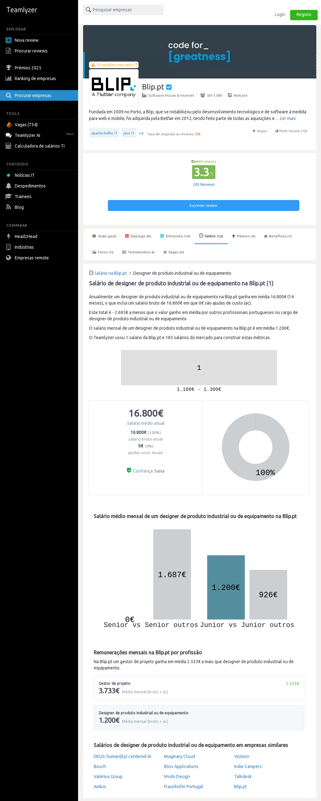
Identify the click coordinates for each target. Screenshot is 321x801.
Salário (211, 235)
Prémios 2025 (24, 67)
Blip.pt (240, 786)
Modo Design (177, 776)
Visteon (241, 756)
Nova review (22, 40)
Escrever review (203, 205)
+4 (141, 133)
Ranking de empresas (31, 78)
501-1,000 (211, 95)
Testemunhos (138, 252)
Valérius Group (108, 776)
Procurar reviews (27, 50)
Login (280, 14)
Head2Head (22, 236)
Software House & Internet (168, 95)
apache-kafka (102, 133)
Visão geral (104, 236)
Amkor (100, 786)
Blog (15, 207)
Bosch (100, 766)
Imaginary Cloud (179, 756)
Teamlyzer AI (40, 134)
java (127, 133)
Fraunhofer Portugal (183, 786)
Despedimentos (26, 185)
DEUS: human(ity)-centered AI (122, 756)
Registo (304, 14)
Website (238, 95)
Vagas (174, 252)
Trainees (19, 196)
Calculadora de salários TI (36, 146)
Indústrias (20, 247)
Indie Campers (248, 766)
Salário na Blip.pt (110, 273)
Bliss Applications (181, 766)
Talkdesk (243, 776)
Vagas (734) (22, 125)
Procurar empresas (29, 95)
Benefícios (278, 236)
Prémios (243, 236)
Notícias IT (21, 175)
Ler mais (288, 118)
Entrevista (175, 236)
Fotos (102, 252)
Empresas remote (28, 257)
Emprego (138, 236)
